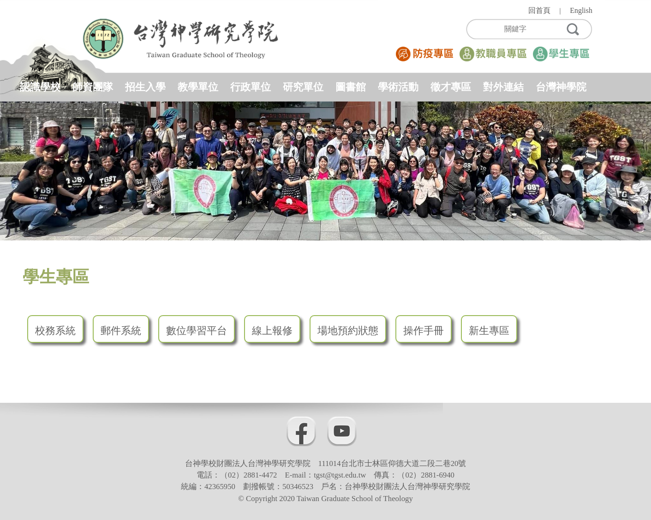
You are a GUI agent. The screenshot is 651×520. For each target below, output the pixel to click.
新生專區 (489, 330)
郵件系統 (121, 330)
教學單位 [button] (198, 87)
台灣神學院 (561, 87)
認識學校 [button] (40, 87)
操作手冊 (423, 330)
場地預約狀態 (347, 330)
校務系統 (55, 330)
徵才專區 (450, 87)
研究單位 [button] (303, 87)
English (581, 10)
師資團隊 (92, 87)
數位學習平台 (196, 330)
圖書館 (350, 87)
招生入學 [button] (145, 87)
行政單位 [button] (250, 87)
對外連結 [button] (503, 87)
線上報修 (272, 330)
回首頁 (539, 10)
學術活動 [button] (398, 87)
